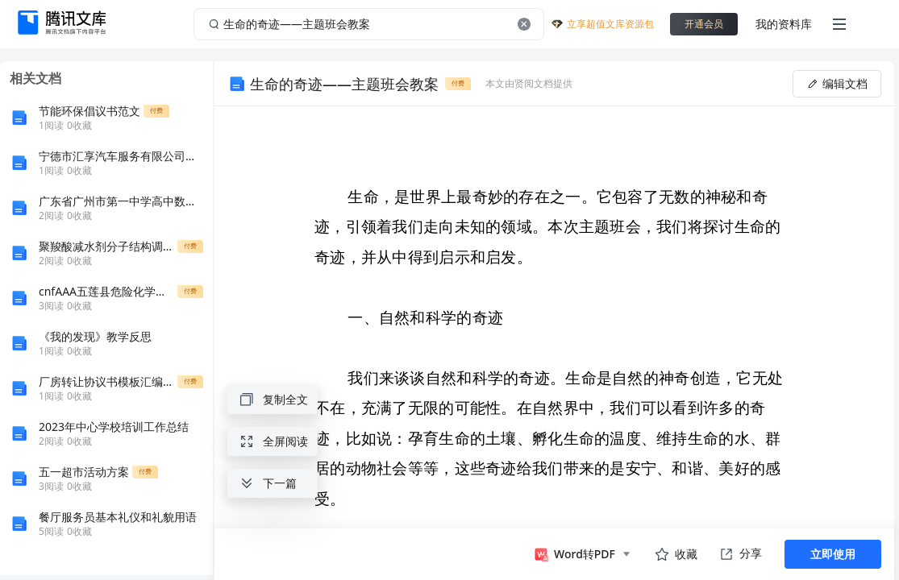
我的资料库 (783, 23)
